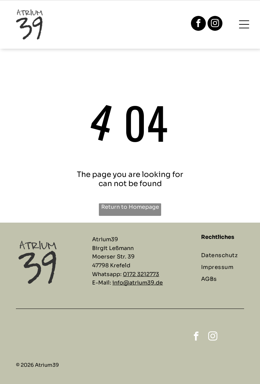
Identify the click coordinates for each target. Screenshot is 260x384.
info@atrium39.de (137, 282)
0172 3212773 (141, 274)
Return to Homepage (130, 206)
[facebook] (198, 24)
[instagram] (215, 24)
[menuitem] (225, 255)
